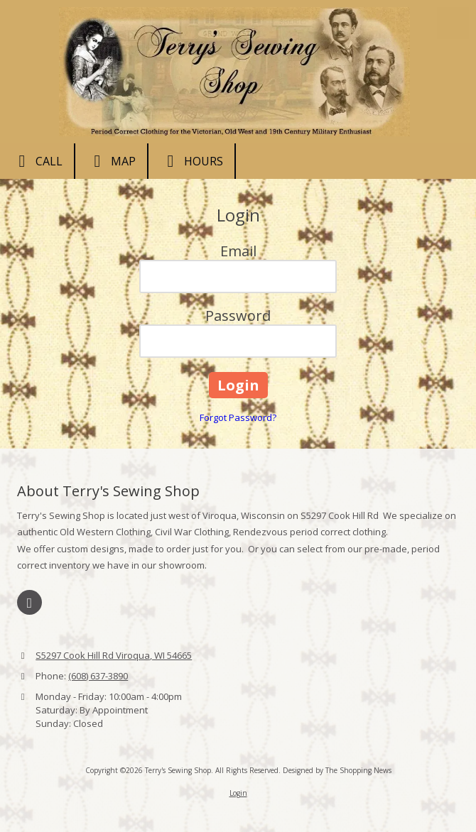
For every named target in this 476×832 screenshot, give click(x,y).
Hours (191, 161)
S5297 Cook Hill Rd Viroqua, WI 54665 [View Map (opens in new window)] (114, 655)
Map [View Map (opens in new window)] (111, 161)
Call (37, 161)
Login (238, 793)
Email (238, 251)
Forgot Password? (238, 417)
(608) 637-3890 (98, 675)
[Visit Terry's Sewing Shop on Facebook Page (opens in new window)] (29, 602)
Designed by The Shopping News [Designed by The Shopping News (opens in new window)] (337, 770)
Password (238, 315)
